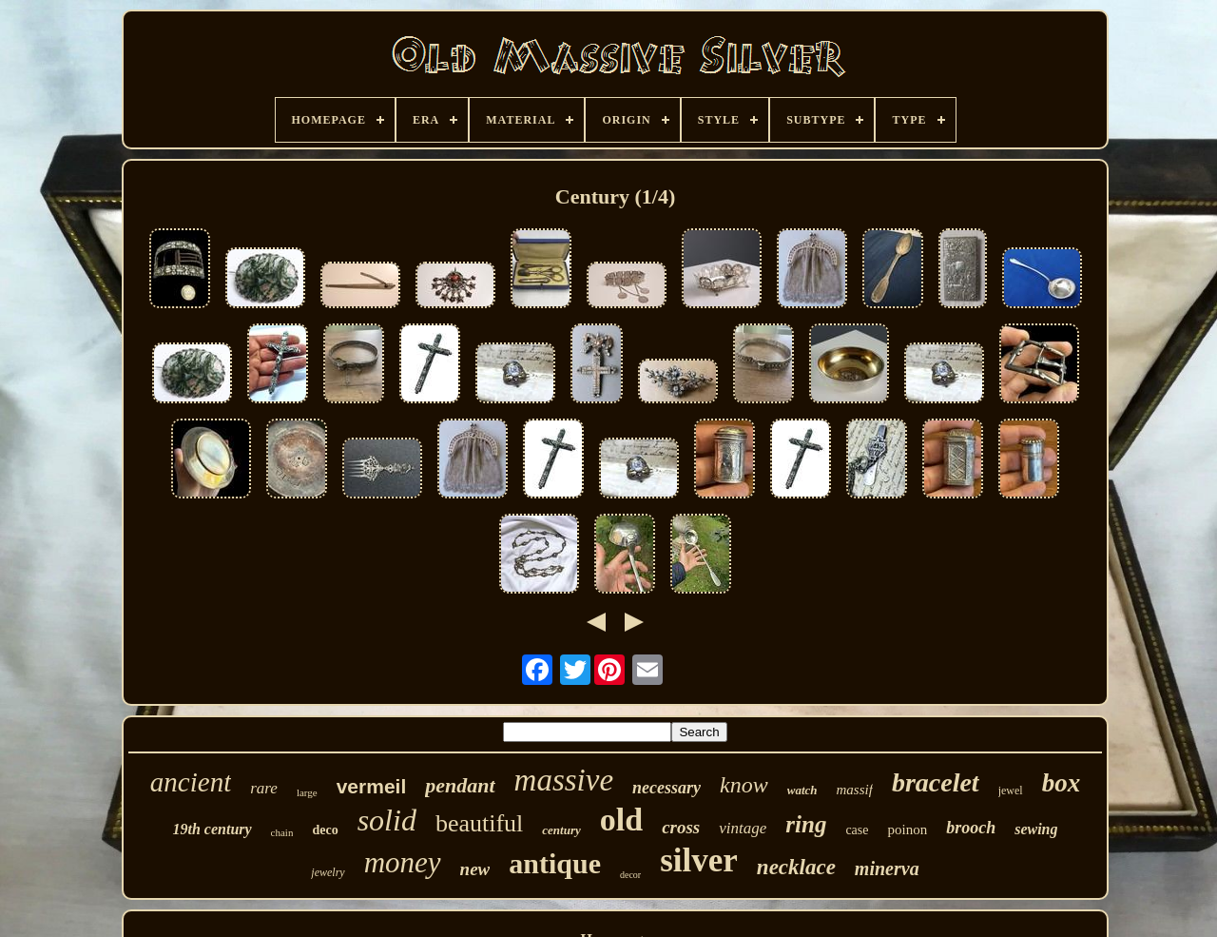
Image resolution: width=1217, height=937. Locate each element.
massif (855, 789)
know (744, 784)
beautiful (479, 823)
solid (386, 820)
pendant (459, 785)
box (1061, 783)
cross (681, 827)
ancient (190, 782)
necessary (666, 787)
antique (555, 863)
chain (282, 832)
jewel (1010, 790)
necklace (796, 867)
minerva (887, 868)
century (561, 830)
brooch (970, 827)
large (307, 792)
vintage (742, 828)
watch (802, 790)
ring (805, 824)
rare (264, 788)
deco (325, 830)
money (402, 862)
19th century (211, 829)
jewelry (327, 872)
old (621, 819)
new (475, 869)
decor (630, 874)
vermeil (372, 786)
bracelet (935, 782)
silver (699, 860)
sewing (1035, 829)
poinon (907, 829)
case (856, 830)
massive (563, 780)
